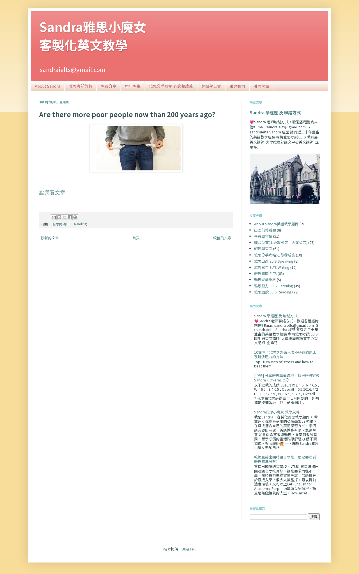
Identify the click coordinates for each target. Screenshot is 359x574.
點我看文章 (52, 192)
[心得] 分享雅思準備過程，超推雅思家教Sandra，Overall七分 (286, 378)
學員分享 (108, 86)
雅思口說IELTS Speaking (273, 261)
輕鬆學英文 (211, 86)
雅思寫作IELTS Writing (271, 267)
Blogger (188, 549)
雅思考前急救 (80, 86)
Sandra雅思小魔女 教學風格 (277, 412)
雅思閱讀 (261, 86)
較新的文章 (50, 237)
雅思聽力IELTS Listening (273, 285)
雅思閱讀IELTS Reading (69, 223)
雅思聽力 (237, 86)
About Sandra (47, 86)
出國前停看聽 (265, 230)
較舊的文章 (222, 237)
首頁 (136, 237)
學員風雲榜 (263, 236)
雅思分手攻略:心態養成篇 (171, 86)
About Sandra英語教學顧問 (276, 223)
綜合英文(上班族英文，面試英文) (280, 242)
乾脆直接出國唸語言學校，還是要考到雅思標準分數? (285, 459)
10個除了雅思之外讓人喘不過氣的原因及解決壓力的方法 (285, 354)
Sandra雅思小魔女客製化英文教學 (92, 35)
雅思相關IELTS (265, 273)
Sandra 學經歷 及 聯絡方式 (275, 112)
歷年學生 (133, 86)
